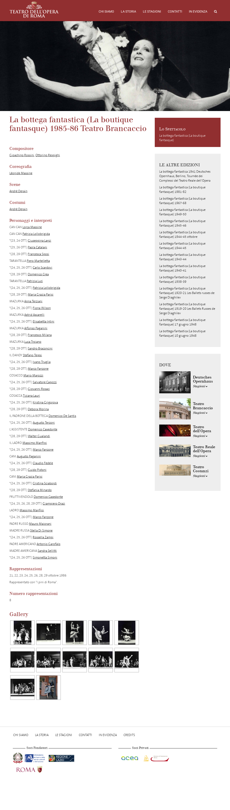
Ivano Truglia (42, 362)
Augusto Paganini (29, 456)
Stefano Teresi (32, 355)
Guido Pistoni (37, 470)
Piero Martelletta (38, 261)
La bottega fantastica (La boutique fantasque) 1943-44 (182, 257)
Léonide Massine (20, 173)
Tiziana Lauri (31, 396)
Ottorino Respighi (47, 155)
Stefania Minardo (40, 490)
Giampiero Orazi (54, 503)
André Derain (18, 191)
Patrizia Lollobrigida (36, 234)
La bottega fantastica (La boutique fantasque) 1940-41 (182, 268)
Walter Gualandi (39, 436)
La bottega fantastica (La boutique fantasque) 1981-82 (182, 189)
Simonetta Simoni (45, 557)
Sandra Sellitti (47, 551)
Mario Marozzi (33, 375)
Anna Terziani (33, 301)
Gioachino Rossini (21, 155)
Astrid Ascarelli (34, 315)
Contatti (175, 11)
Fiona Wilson (42, 308)
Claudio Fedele (43, 463)
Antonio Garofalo (48, 544)
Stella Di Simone (41, 530)
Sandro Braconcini (40, 348)
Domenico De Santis (62, 416)
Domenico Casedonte (42, 429)
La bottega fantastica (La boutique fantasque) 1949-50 (182, 212)
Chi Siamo (106, 11)
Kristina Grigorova (45, 402)
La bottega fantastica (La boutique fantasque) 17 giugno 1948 (182, 322)
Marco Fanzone (38, 369)
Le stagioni (152, 11)
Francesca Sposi (38, 254)
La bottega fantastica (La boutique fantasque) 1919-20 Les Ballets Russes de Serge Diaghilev (187, 308)
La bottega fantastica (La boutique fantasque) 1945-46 (182, 223)
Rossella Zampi (43, 537)
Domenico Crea (38, 274)
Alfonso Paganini (35, 328)
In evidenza (198, 11)
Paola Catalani (37, 247)
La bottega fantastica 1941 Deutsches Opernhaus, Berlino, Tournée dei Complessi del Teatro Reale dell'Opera (184, 176)
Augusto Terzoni (44, 423)
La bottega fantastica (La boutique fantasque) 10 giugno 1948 (182, 333)
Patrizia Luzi (35, 281)
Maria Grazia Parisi (40, 294)
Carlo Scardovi (42, 267)
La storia (128, 11)
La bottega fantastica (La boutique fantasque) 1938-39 (182, 279)
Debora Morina (38, 409)
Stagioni (200, 386)
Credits (129, 735)
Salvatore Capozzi (45, 382)
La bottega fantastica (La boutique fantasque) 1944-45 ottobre (182, 234)
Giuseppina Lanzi (39, 240)
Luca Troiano (32, 342)
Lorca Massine (32, 227)
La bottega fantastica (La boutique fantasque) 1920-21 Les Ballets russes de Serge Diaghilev (187, 293)
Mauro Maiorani (40, 524)
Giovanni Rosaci (39, 389)
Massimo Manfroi (34, 443)
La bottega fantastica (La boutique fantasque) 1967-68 (182, 200)
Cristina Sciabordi (45, 483)
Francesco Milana (40, 335)
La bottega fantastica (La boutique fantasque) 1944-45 (182, 245)
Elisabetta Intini (43, 321)
